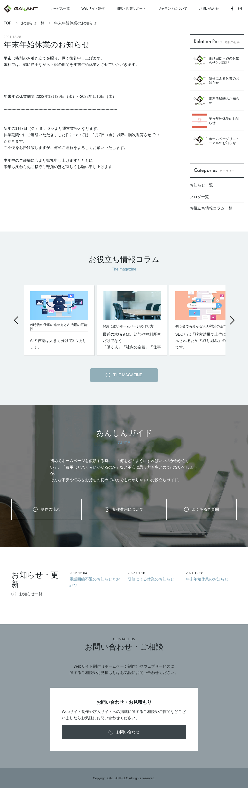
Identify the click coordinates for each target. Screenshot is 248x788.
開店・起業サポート (131, 8)
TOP (7, 23)
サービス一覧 (60, 8)
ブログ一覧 (199, 197)
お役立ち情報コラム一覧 (211, 208)
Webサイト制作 (92, 8)
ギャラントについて (172, 8)
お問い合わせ (209, 8)
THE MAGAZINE (124, 375)
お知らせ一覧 (33, 23)
